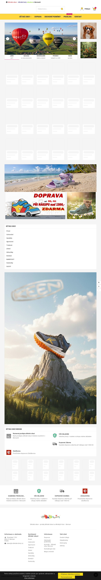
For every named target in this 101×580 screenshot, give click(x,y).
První (8, 234)
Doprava (47, 540)
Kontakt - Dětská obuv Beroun (50, 548)
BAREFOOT (10, 262)
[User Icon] (85, 10)
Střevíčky (10, 255)
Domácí (9, 258)
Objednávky (64, 543)
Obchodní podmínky (47, 543)
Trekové (9, 248)
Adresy (62, 548)
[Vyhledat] (47, 10)
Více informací (29, 578)
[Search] (62, 10)
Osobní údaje (64, 540)
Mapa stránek (49, 554)
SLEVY (9, 269)
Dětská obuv (11, 229)
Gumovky (10, 266)
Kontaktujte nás (49, 552)
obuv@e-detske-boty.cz (15, 546)
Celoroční (10, 237)
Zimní (9, 251)
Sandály (9, 241)
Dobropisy (63, 546)
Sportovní (10, 244)
